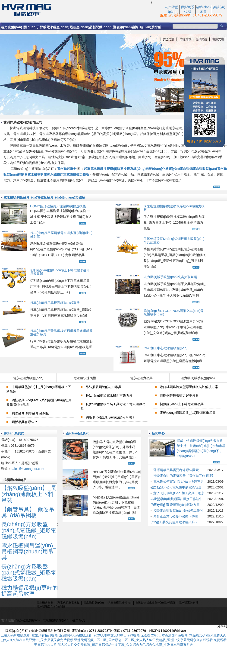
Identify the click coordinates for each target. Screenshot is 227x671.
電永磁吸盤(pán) (205, 168)
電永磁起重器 (66, 168)
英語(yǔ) (219, 7)
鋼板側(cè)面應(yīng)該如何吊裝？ (110, 417)
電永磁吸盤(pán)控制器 (51, 606)
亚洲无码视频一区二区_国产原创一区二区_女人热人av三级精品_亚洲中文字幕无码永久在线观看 (143, 640)
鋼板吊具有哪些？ (25, 422)
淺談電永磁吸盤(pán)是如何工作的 (178, 510)
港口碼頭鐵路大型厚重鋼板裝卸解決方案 (189, 387)
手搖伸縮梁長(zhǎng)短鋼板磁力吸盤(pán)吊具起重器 (174, 240)
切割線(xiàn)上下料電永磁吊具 (182, 404)
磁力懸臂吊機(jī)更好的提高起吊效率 (29, 590)
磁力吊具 (78, 620)
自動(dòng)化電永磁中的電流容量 (177, 487)
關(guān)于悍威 (34, 27)
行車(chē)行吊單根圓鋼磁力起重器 (55, 303)
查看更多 (217, 187)
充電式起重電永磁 (68, 602)
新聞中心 (158, 433)
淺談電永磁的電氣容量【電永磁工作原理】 (184, 476)
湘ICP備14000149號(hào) (167, 630)
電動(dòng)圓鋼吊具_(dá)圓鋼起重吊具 (188, 412)
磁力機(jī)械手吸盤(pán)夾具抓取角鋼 (170, 277)
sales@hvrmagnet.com (27, 469)
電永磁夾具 (36, 174)
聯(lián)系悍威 (150, 27)
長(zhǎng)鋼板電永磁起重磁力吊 (109, 395)
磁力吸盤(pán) (11, 27)
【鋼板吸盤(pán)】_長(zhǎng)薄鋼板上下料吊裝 (28, 494)
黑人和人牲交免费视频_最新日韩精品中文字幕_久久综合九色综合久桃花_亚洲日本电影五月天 (125, 644)
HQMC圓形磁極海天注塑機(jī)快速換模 (58, 206)
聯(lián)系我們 (13, 433)
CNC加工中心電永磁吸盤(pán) (165, 348)
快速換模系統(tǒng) (120, 602)
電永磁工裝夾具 (188, 602)
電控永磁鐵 (52, 174)
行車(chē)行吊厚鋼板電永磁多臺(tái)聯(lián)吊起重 (61, 234)
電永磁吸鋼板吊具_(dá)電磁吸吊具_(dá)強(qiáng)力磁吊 (44, 197)
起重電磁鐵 (68, 174)
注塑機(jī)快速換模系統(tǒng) (124, 168)
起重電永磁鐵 (93, 168)
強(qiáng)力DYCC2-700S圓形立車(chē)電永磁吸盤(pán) (173, 312)
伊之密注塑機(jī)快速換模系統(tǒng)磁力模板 (174, 208)
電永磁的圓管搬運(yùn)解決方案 (176, 505)
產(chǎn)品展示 (77, 433)
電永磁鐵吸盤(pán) (55, 620)
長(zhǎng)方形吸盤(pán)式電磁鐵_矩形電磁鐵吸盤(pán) (28, 530)
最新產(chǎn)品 (81, 27)
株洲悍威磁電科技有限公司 (50, 630)
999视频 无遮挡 (139, 635)
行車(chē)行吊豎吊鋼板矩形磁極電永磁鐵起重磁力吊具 (61, 332)
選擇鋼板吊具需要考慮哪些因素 (176, 470)
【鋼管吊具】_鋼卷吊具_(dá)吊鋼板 (27, 512)
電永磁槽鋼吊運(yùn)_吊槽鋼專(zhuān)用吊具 (28, 551)
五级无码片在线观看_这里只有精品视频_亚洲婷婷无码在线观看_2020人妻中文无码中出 (64, 635)
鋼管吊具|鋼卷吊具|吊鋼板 (30, 413)
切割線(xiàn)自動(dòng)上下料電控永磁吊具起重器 (60, 272)
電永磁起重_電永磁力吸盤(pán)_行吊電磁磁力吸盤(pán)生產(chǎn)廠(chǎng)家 (75, 9)
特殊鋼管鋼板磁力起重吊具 (179, 395)
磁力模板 (82, 174)
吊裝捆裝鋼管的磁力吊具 (103, 387)
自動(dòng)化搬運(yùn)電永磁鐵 (169, 168)
